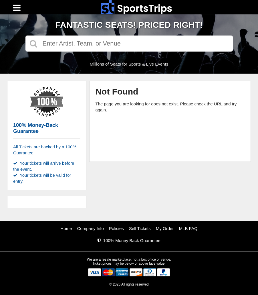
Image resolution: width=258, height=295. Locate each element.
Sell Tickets (140, 228)
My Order (165, 228)
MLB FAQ (188, 228)
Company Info (90, 228)
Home (66, 228)
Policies (116, 228)
